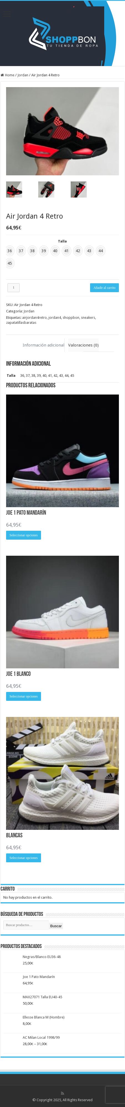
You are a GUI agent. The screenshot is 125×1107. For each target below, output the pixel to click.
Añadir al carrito (104, 288)
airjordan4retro (34, 317)
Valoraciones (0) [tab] (83, 345)
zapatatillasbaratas (21, 322)
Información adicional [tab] (43, 345)
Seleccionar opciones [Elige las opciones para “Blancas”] (23, 858)
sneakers (88, 317)
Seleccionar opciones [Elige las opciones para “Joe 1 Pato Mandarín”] (23, 535)
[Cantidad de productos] (13, 287)
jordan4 (55, 317)
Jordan (22, 75)
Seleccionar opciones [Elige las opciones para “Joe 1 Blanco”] (23, 696)
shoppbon (71, 317)
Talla (62, 241)
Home (9, 75)
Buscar (56, 926)
